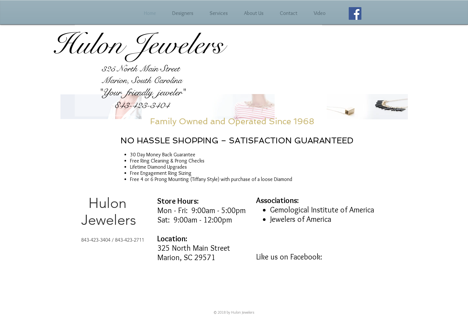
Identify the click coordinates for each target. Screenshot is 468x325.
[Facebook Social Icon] (355, 13)
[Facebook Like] (340, 252)
